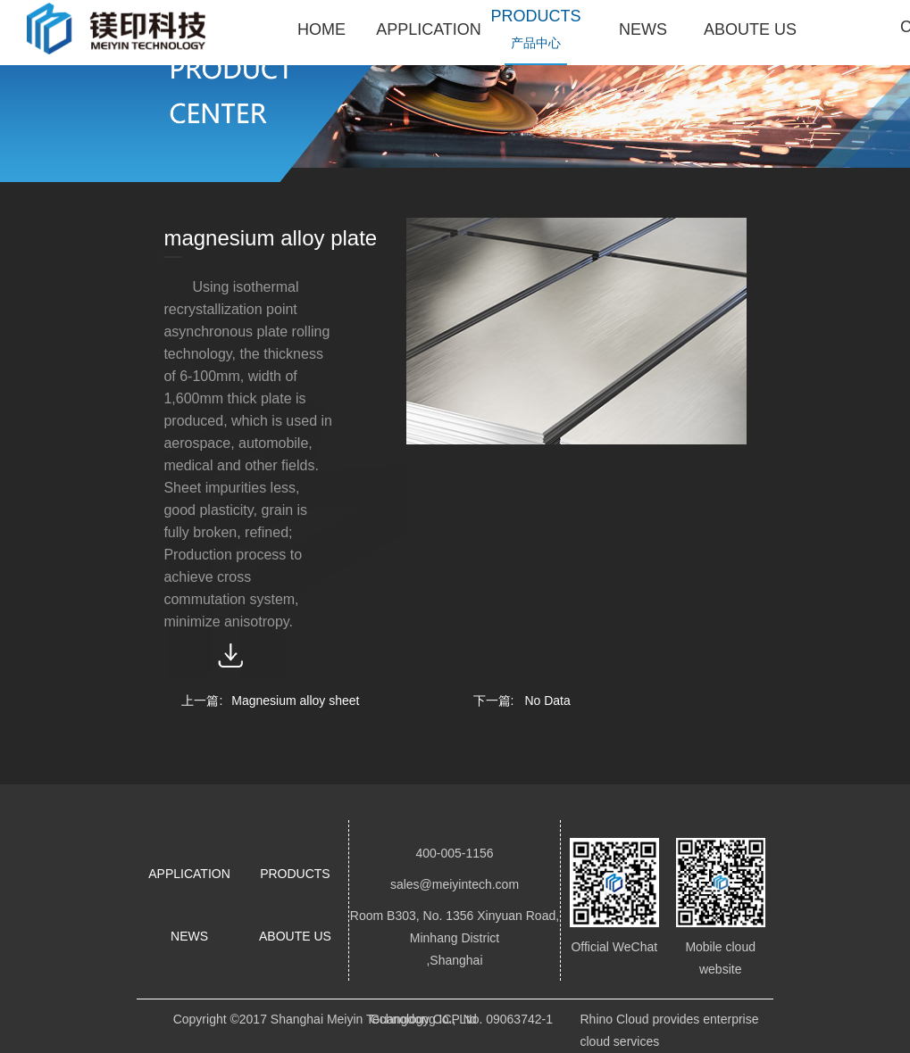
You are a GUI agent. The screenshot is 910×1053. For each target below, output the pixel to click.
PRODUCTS (295, 873)
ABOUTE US (295, 936)
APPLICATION (189, 873)
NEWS (189, 936)
